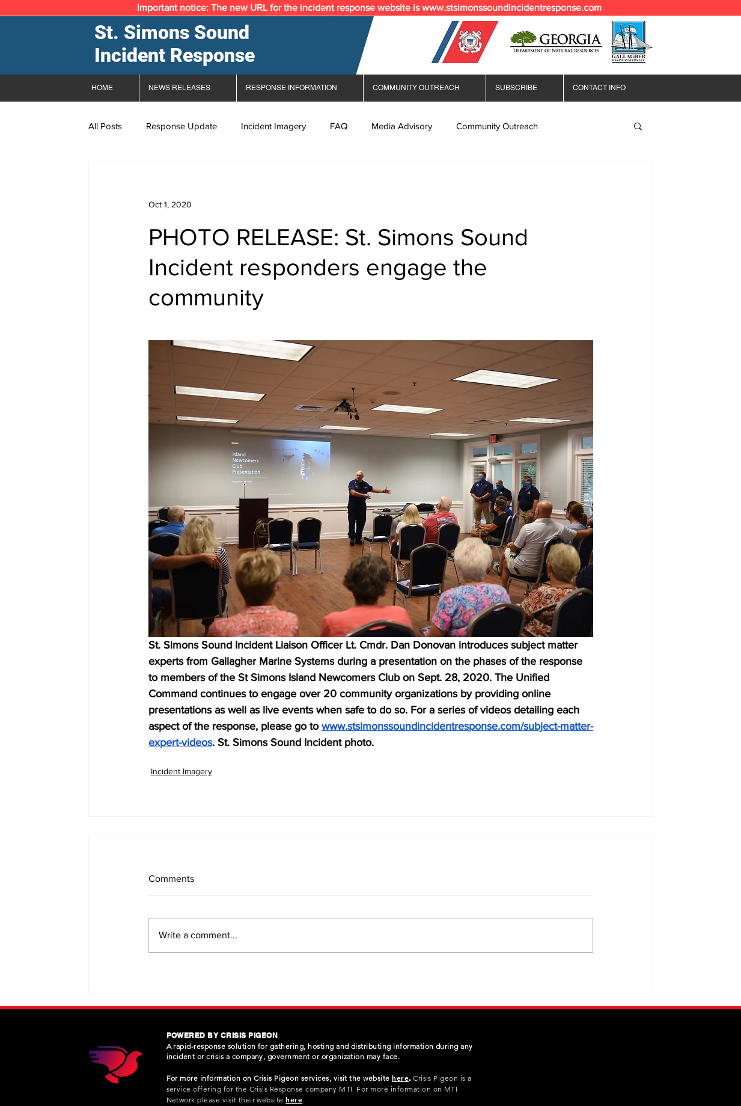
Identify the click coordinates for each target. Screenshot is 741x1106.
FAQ (338, 126)
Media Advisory (401, 126)
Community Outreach (497, 126)
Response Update (181, 126)
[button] (638, 125)
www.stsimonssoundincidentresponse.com (512, 7)
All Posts (105, 126)
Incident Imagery (273, 126)
